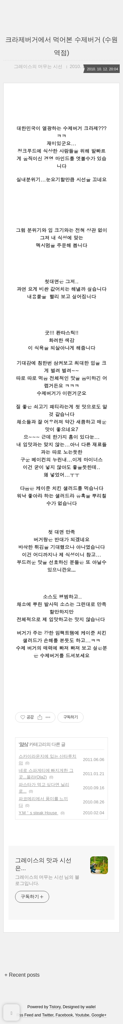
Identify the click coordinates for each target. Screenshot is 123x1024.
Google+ (99, 1015)
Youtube (82, 1015)
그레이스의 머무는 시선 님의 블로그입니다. (47, 880)
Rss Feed (24, 1015)
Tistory (55, 1007)
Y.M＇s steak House (38, 812)
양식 (23, 744)
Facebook (64, 1015)
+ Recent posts (22, 975)
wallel (90, 1007)
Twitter (47, 1015)
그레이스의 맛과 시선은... (43, 864)
